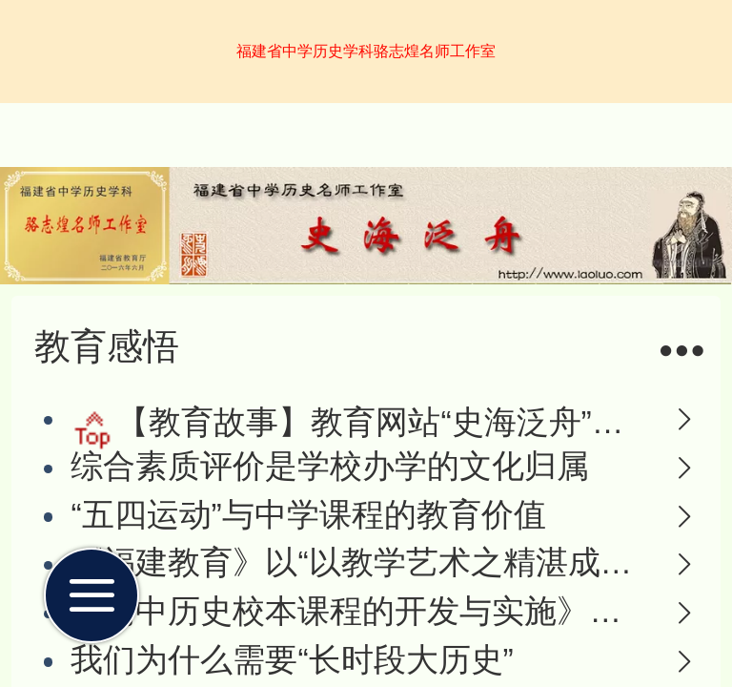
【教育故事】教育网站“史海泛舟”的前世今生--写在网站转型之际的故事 (381, 422)
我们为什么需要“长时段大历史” (292, 659)
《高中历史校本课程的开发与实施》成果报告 (359, 611)
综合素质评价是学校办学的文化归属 (330, 466)
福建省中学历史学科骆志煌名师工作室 (366, 51)
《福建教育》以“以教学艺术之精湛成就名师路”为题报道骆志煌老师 (359, 562)
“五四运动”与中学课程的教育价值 (308, 514)
